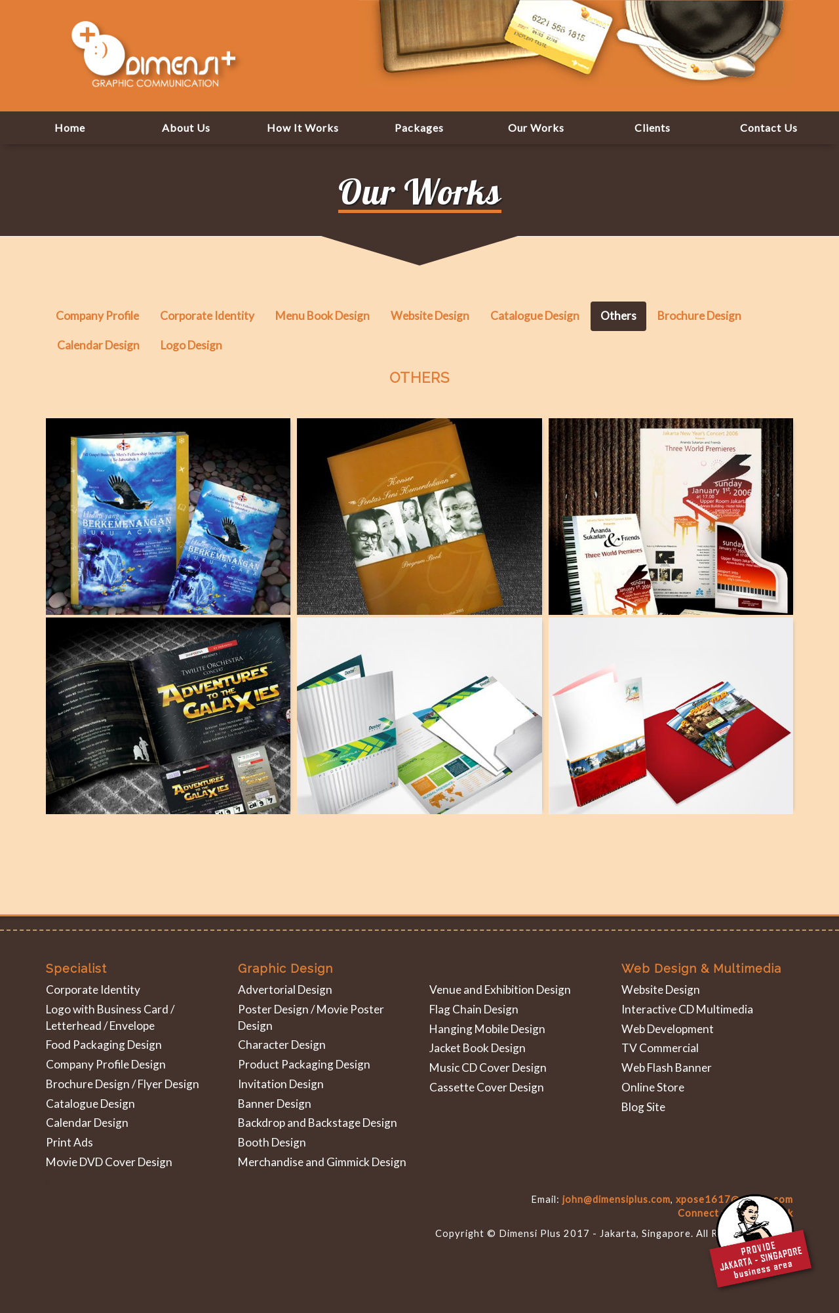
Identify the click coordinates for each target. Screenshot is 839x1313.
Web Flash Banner (666, 1067)
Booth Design (272, 1142)
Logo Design (191, 345)
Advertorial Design (285, 989)
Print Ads (69, 1142)
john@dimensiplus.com (616, 1199)
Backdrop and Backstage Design (317, 1122)
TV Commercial (660, 1048)
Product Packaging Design (304, 1064)
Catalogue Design (534, 316)
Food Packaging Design (104, 1044)
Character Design (282, 1044)
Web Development (667, 1029)
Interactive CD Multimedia (687, 1009)
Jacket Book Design (477, 1048)
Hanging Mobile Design (487, 1029)
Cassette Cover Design (486, 1087)
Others (618, 316)
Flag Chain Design (473, 1009)
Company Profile (97, 316)
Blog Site (643, 1107)
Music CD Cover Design (488, 1067)
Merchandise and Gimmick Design (322, 1162)
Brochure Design (699, 316)
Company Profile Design (106, 1064)
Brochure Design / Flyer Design (122, 1084)
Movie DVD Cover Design (109, 1162)
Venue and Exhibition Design (500, 989)
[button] (536, 127)
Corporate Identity (207, 316)
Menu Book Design (322, 316)
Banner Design (274, 1103)
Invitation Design (281, 1084)
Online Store (652, 1087)
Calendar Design (98, 345)
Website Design (430, 316)
